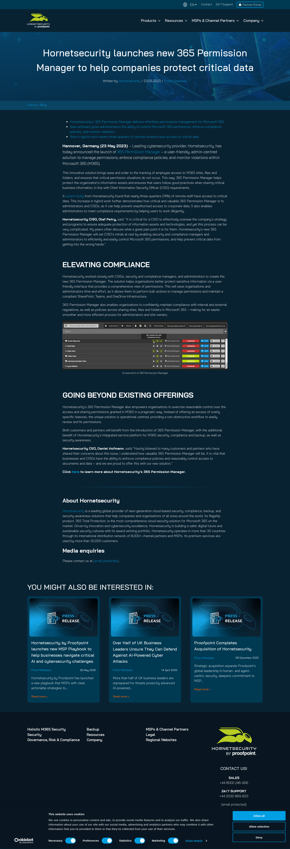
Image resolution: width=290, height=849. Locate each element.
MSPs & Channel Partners (215, 20)
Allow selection (259, 827)
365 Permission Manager (139, 151)
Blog (43, 105)
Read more (38, 696)
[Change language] (190, 4)
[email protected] (234, 804)
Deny (259, 838)
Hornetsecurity (129, 81)
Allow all (259, 816)
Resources (176, 20)
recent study (74, 196)
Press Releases (175, 81)
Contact (206, 4)
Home (31, 105)
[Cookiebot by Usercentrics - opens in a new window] (24, 842)
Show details (194, 841)
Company (253, 20)
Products (150, 20)
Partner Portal (252, 4)
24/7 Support (224, 4)
